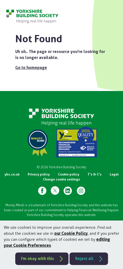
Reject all (84, 258)
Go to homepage (31, 67)
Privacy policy (39, 174)
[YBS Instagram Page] (81, 190)
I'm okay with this (37, 258)
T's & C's (95, 174)
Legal (114, 174)
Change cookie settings (61, 179)
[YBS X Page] (55, 190)
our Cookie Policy (71, 233)
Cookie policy (68, 174)
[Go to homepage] (32, 16)
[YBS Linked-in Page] (67, 190)
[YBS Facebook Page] (42, 190)
